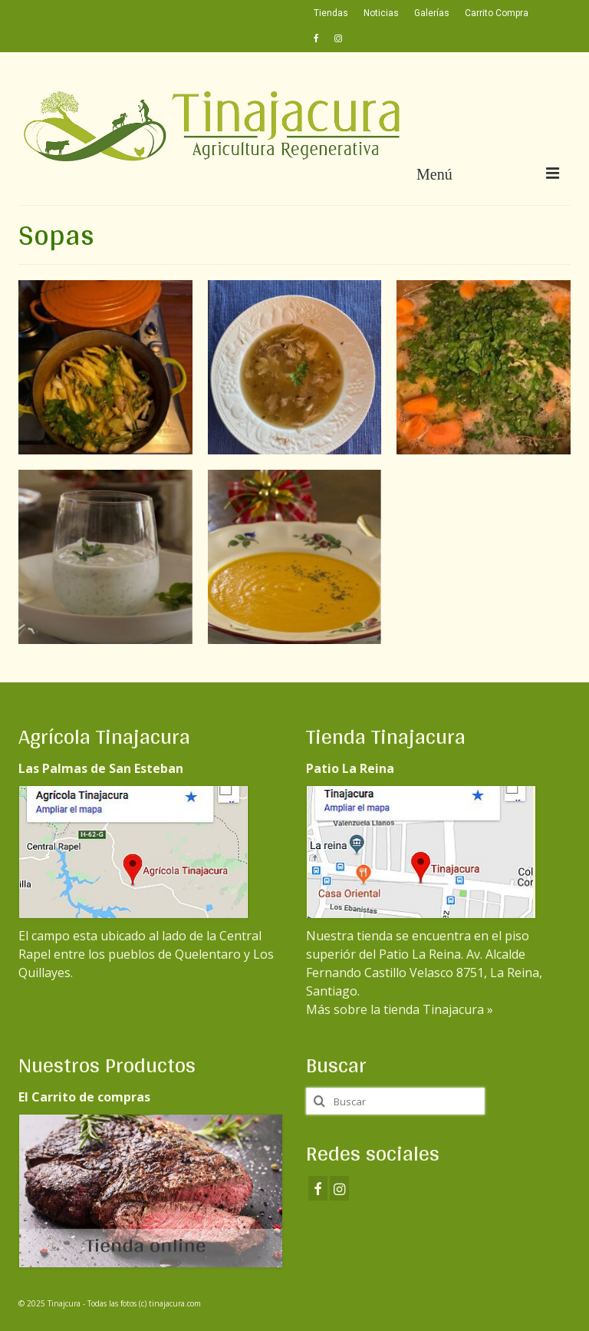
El (133, 865)
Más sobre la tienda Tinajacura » (399, 1009)
